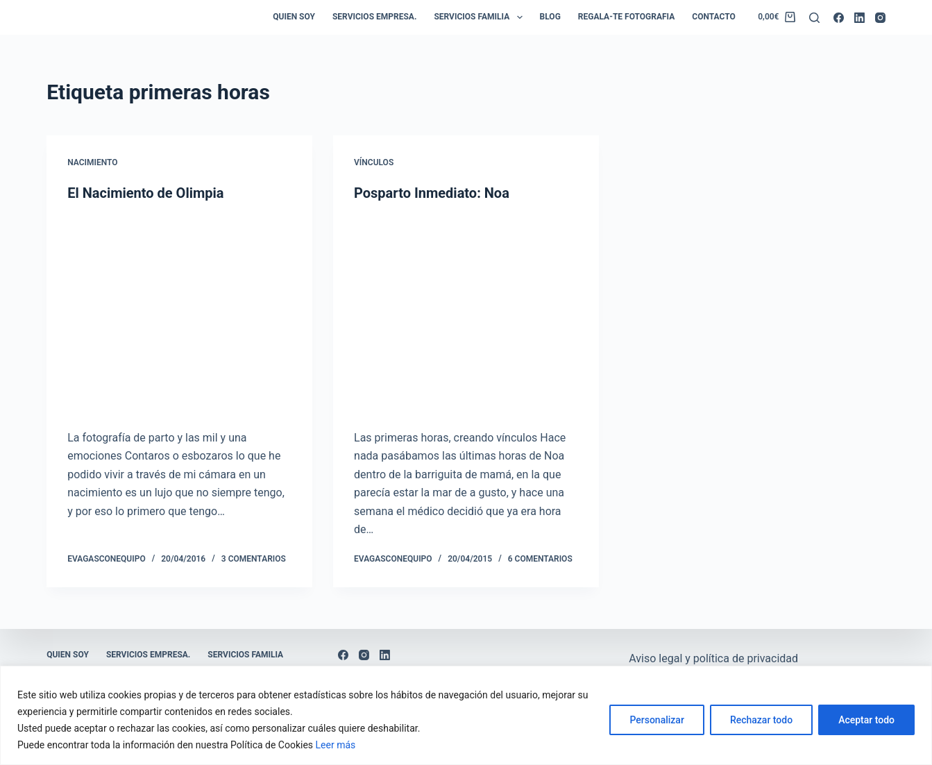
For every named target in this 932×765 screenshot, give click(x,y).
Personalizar (656, 719)
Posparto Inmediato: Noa (431, 193)
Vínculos (373, 162)
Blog (550, 17)
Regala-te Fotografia (626, 17)
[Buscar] (814, 17)
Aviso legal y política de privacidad (713, 658)
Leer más (336, 744)
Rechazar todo (761, 719)
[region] (466, 715)
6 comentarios (540, 559)
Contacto (713, 17)
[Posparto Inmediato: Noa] (466, 315)
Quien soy (294, 17)
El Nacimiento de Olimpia (145, 193)
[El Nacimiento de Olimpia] (179, 315)
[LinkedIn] (859, 17)
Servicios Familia (480, 17)
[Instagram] (880, 17)
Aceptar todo (866, 719)
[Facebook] (838, 17)
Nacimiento (92, 162)
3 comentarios (253, 559)
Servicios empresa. (374, 17)
